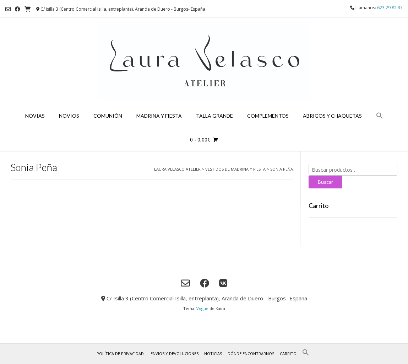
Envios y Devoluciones (174, 353)
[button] (379, 116)
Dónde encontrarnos (251, 353)
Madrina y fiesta (159, 116)
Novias (35, 116)
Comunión (107, 116)
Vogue (202, 308)
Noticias (213, 353)
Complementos (268, 116)
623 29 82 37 (390, 8)
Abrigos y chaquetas (332, 116)
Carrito (288, 353)
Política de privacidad (120, 353)
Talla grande (214, 116)
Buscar (325, 182)
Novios (69, 116)
